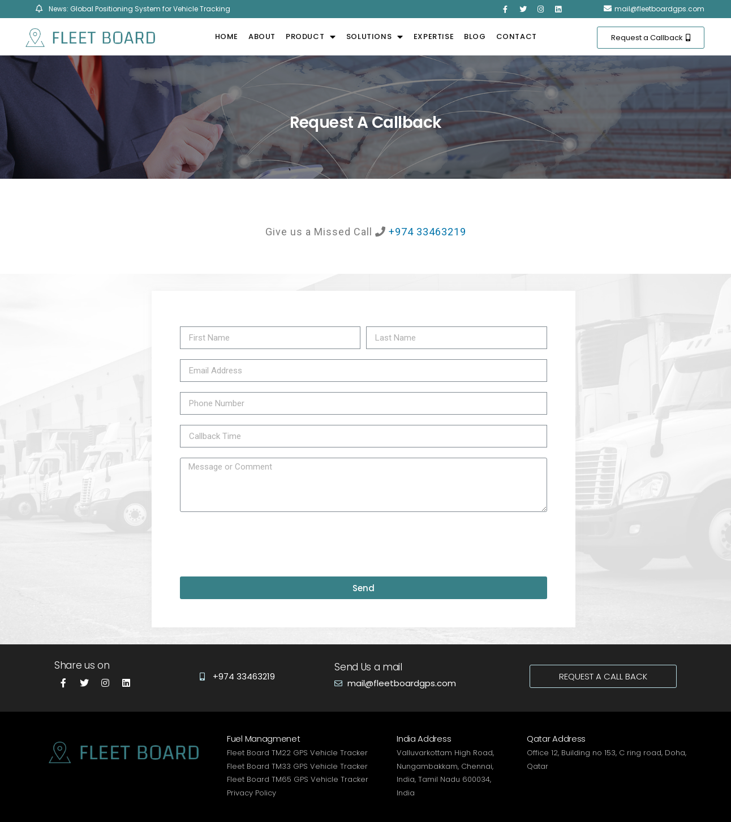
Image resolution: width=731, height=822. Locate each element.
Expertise (434, 36)
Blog (474, 36)
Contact (516, 36)
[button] (650, 38)
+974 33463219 (427, 232)
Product (311, 37)
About (262, 36)
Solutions (374, 37)
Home (226, 36)
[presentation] (266, 544)
